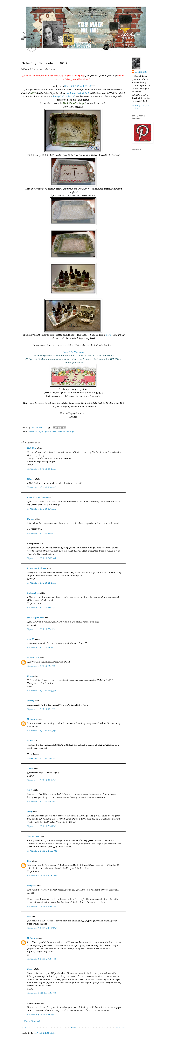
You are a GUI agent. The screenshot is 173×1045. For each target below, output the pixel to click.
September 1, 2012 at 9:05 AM (41, 690)
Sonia (30, 676)
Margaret (31, 885)
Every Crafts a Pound (64, 96)
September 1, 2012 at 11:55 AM (41, 758)
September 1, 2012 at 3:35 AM (41, 469)
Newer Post (27, 1027)
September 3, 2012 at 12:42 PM (42, 928)
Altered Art (32, 431)
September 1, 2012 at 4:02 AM (41, 487)
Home (73, 1027)
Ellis (29, 861)
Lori (29, 916)
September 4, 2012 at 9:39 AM (41, 993)
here (108, 334)
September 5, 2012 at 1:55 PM (41, 1014)
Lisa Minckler (141, 72)
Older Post (120, 1027)
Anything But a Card (47, 431)
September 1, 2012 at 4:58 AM (41, 533)
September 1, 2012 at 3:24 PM (41, 780)
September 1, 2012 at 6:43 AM (41, 647)
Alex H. (30, 639)
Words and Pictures (36, 568)
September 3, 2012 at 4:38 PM (41, 959)
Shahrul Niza (33, 836)
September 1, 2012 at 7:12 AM (41, 666)
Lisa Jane (31, 448)
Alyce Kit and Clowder (38, 497)
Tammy (30, 700)
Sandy (30, 969)
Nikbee (30, 768)
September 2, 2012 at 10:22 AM (42, 851)
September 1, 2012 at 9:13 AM (41, 709)
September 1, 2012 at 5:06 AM (41, 558)
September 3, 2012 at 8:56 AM (41, 906)
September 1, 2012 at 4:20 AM (41, 509)
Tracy (30, 811)
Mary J (30, 479)
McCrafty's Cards (35, 617)
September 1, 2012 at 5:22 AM (41, 583)
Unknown (32, 719)
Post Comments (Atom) (45, 1033)
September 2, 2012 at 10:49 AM (42, 875)
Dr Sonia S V (33, 657)
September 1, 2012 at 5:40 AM (41, 607)
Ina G (29, 790)
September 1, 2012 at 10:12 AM (41, 730)
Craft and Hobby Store (77, 92)
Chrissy (31, 519)
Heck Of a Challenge (73, 352)
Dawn (30, 740)
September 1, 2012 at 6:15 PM (41, 801)
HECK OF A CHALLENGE (77, 86)
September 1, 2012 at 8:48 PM (41, 826)
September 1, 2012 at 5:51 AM (41, 629)
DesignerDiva (33, 593)
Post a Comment (32, 1021)
